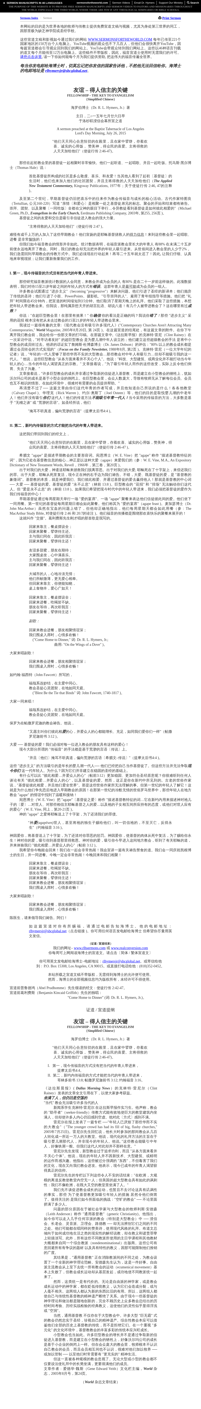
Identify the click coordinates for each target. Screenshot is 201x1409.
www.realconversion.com (129, 948)
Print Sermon (171, 18)
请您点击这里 (31, 57)
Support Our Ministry (171, 2)
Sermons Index (29, 18)
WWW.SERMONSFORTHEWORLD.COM (120, 39)
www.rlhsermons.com (90, 948)
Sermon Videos (121, 2)
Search (193, 2)
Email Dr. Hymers (144, 2)
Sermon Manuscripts (22, 2)
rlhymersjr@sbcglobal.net (66, 70)
